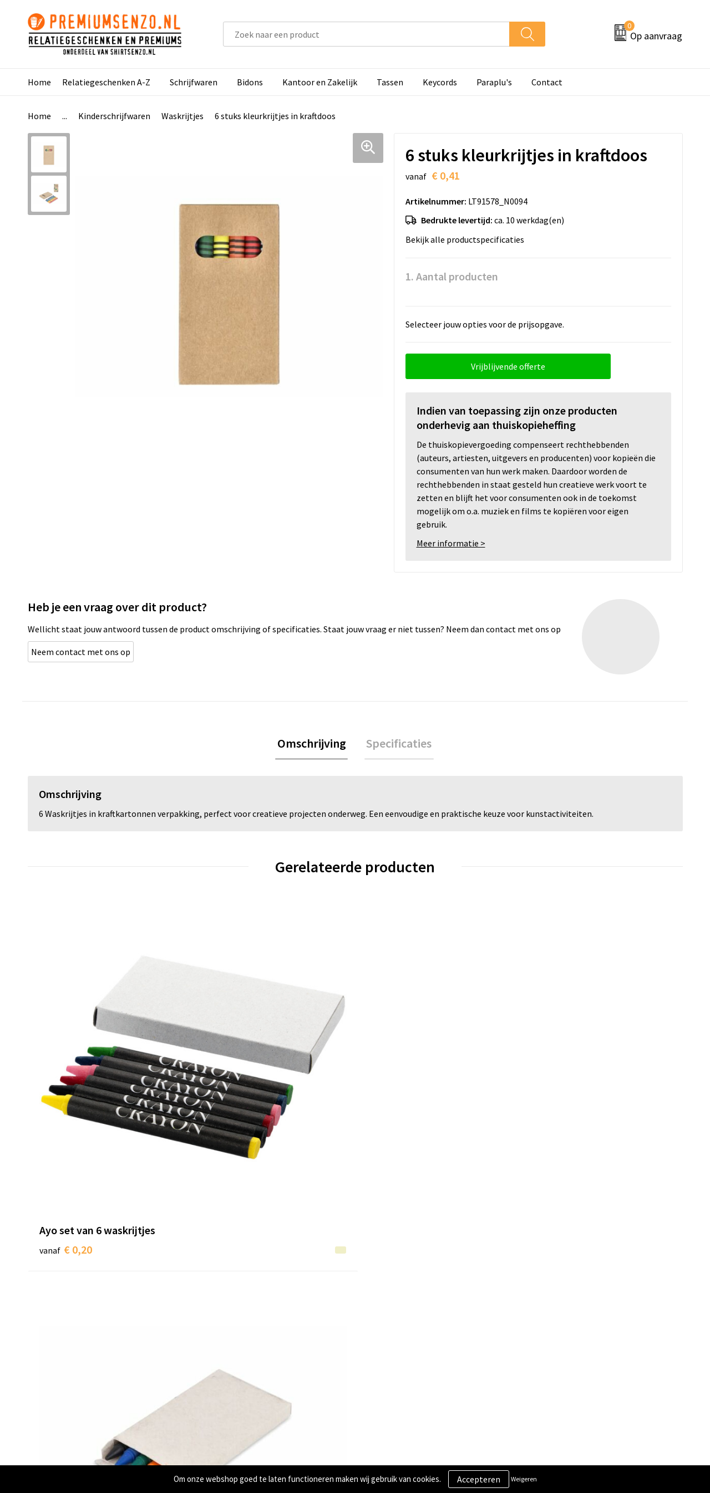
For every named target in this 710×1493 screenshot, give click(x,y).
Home (39, 82)
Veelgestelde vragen (244, 1300)
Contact (546, 82)
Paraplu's (494, 82)
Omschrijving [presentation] (313, 744)
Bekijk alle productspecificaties (468, 239)
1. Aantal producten (451, 276)
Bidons (250, 82)
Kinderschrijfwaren (114, 115)
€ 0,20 (65, 1084)
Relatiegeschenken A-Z (106, 82)
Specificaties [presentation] (397, 744)
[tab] (313, 744)
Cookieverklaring (563, 1284)
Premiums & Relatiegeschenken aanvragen (267, 1325)
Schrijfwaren (193, 82)
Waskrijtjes (182, 115)
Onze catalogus (236, 1284)
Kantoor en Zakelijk (319, 82)
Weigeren (524, 1479)
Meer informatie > (451, 543)
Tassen (390, 82)
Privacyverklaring (564, 1300)
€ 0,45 (229, 1101)
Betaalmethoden (401, 1317)
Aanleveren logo (400, 1284)
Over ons (223, 1266)
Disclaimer (551, 1317)
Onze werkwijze (398, 1300)
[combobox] (366, 34)
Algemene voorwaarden (576, 1266)
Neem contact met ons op (80, 651)
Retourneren (393, 1334)
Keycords (440, 82)
